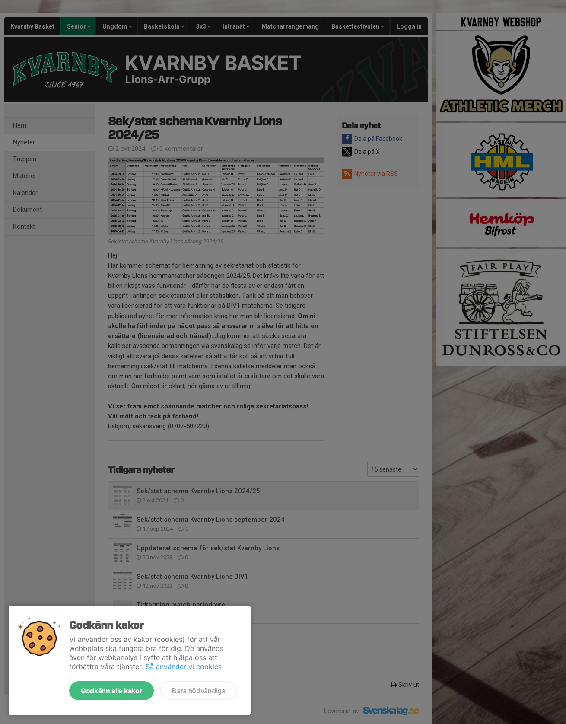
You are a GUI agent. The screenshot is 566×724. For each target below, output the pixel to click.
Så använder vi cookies (184, 666)
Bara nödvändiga (198, 690)
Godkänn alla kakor (111, 690)
